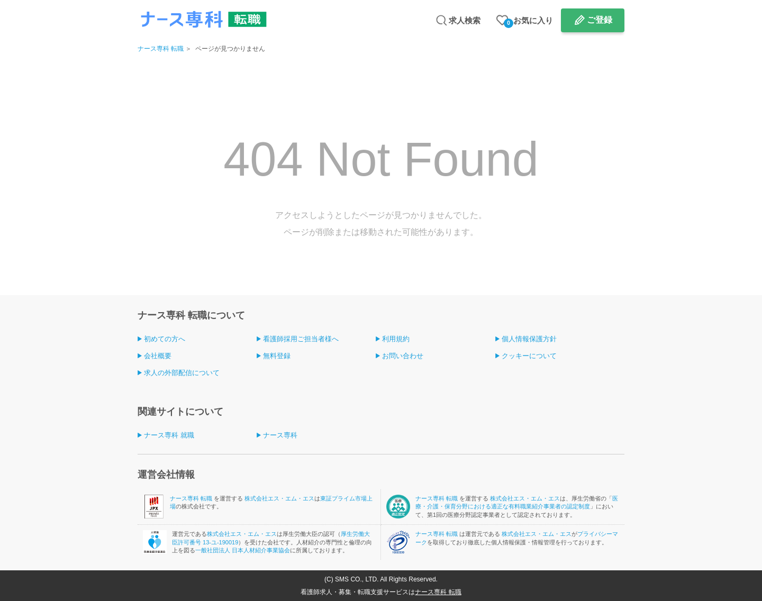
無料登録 (277, 356)
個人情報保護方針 (529, 339)
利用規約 (396, 339)
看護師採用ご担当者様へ (301, 339)
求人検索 (464, 20)
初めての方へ (164, 339)
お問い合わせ (402, 356)
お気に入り (528, 22)
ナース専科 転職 (161, 48)
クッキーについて (529, 356)
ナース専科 (280, 435)
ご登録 (599, 19)
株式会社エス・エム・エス (279, 498)
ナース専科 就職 (169, 435)
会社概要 (157, 356)
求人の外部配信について (182, 373)
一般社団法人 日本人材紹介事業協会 (242, 550)
